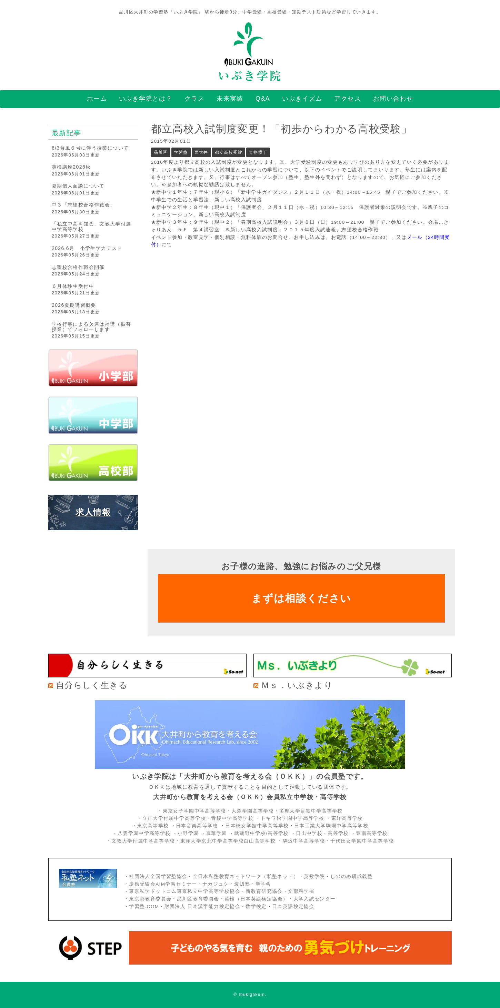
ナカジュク (215, 884)
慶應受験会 (142, 884)
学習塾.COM (144, 906)
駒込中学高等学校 (304, 841)
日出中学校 (309, 833)
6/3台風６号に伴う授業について (90, 148)
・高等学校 (335, 833)
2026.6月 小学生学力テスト (87, 248)
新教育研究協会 (264, 891)
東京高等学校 (153, 825)
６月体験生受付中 (73, 286)
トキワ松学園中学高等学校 (293, 818)
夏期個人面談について (78, 186)
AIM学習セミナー (176, 884)
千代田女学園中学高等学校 (362, 841)
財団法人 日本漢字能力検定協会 (202, 906)
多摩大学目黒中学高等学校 (311, 811)
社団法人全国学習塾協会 (158, 876)
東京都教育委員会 (150, 898)
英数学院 (314, 876)
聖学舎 (263, 884)
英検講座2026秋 (71, 167)
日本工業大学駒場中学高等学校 (331, 825)
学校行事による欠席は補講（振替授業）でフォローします (91, 326)
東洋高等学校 (347, 818)
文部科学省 (301, 891)
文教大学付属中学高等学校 (143, 841)
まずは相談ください (301, 598)
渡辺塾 (242, 884)
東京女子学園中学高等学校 (194, 811)
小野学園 (188, 833)
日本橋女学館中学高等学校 (257, 825)
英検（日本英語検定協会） (256, 898)
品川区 (161, 152)
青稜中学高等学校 (232, 818)
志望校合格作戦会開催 (78, 267)
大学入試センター (314, 898)
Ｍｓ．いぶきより (297, 685)
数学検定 (256, 906)
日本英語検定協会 (293, 906)
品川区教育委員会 (198, 898)
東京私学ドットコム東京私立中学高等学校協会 (184, 891)
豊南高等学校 (372, 833)
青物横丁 (258, 152)
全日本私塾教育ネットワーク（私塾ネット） (246, 876)
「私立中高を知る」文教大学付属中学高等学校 (91, 226)
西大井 (201, 152)
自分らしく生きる (92, 685)
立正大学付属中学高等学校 (174, 818)
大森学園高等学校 (252, 811)
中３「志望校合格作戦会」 (83, 205)
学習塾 (181, 152)
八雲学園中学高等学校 (144, 833)
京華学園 (217, 833)
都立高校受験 (228, 152)
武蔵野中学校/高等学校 (261, 833)
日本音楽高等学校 (197, 825)
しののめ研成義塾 (351, 876)
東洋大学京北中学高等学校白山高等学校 (229, 841)
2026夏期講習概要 (74, 305)
